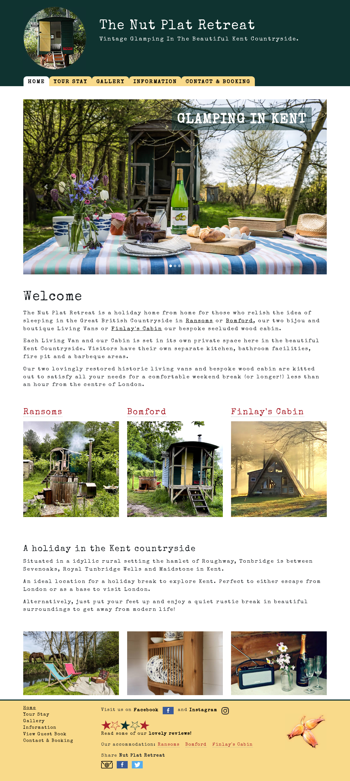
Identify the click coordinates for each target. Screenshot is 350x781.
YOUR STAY (71, 82)
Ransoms (199, 321)
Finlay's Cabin (136, 329)
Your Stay (36, 715)
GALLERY (110, 82)
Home (29, 708)
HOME (36, 82)
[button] (46, 186)
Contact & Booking (48, 741)
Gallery (34, 721)
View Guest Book (45, 734)
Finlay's (267, 412)
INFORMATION (155, 82)
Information (40, 728)
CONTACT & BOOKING (218, 82)
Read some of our (146, 734)
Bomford (239, 321)
